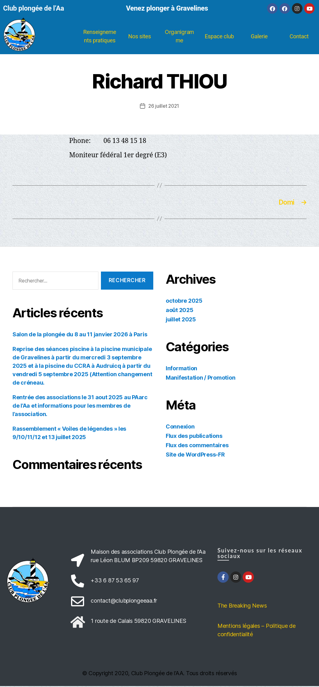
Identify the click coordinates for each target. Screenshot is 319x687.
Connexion (180, 427)
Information (181, 369)
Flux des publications (194, 436)
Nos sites (139, 36)
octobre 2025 (184, 301)
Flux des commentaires (197, 446)
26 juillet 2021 (164, 106)
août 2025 (179, 310)
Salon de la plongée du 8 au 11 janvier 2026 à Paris (79, 335)
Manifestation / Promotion (200, 378)
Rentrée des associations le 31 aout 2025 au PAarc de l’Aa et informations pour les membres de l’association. (80, 406)
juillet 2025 (181, 320)
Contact (298, 36)
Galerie (259, 36)
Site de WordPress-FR (195, 455)
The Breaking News (242, 606)
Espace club (219, 36)
